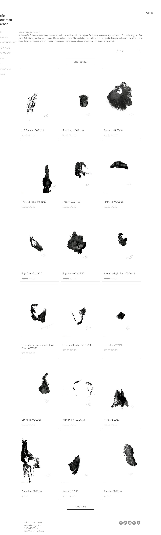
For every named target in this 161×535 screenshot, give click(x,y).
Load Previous (80, 61)
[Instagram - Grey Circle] (125, 523)
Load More (80, 506)
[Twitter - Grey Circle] (138, 523)
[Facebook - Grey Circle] (121, 523)
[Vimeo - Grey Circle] (134, 523)
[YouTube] (130, 523)
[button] (149, 13)
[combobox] (128, 50)
